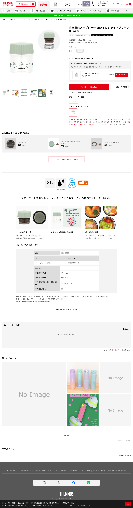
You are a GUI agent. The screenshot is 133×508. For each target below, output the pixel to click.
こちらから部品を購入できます (66, 159)
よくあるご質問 (39, 471)
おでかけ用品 (112, 11)
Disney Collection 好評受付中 (86, 3)
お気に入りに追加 (122, 87)
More (66, 435)
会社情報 (63, 471)
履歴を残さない (125, 456)
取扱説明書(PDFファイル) (66, 309)
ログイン (119, 350)
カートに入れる (121, 75)
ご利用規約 (73, 471)
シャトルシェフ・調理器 (60, 11)
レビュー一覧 (52, 471)
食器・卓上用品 (37, 11)
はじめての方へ (11, 471)
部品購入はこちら (25, 4)
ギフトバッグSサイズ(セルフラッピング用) (91, 74)
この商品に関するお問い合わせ (81, 93)
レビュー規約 (85, 471)
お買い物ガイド (25, 471)
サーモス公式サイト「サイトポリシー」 (64, 505)
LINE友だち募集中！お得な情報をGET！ (66, 15)
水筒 (6, 11)
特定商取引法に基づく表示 (117, 471)
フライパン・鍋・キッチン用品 (88, 11)
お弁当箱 (20, 11)
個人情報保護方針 (99, 471)
